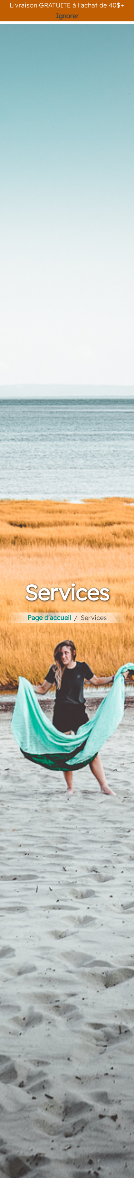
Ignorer (67, 16)
